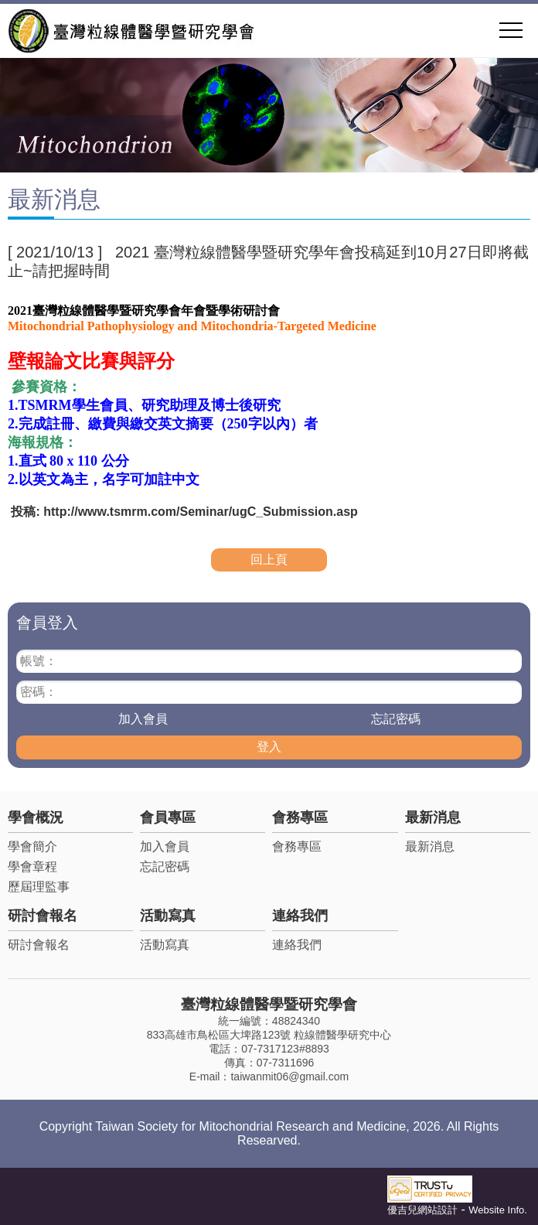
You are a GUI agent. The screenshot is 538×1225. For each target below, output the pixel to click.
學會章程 (32, 866)
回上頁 (269, 559)
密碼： (38, 691)
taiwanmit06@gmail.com (289, 1076)
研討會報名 (42, 915)
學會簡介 (32, 846)
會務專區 (300, 817)
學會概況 (35, 817)
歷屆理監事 (39, 886)
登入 (269, 746)
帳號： (38, 660)
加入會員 (143, 718)
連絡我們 (300, 915)
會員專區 (168, 817)
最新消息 (433, 817)
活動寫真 (168, 915)
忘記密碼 (396, 718)
